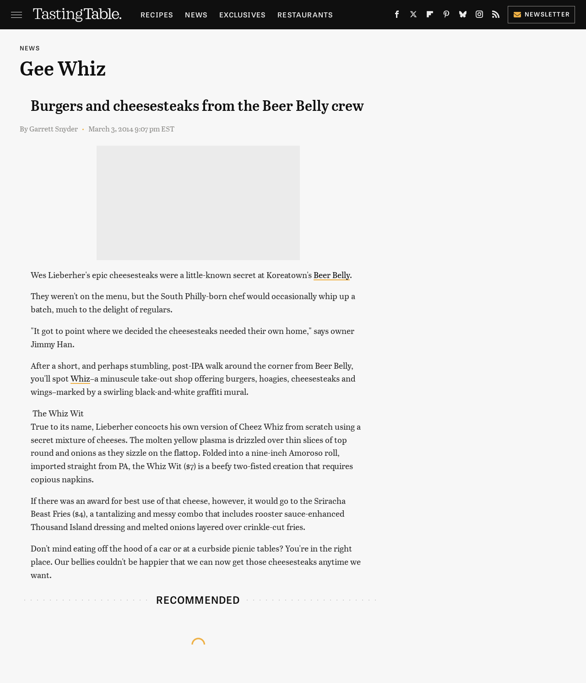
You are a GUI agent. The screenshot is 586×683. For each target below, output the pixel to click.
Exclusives (242, 14)
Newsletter (541, 14)
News (196, 14)
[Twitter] (413, 16)
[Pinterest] (446, 16)
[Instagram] (479, 16)
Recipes (157, 14)
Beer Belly (332, 274)
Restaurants (305, 14)
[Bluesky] (462, 16)
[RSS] (495, 16)
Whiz (80, 378)
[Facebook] (397, 16)
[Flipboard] (429, 16)
